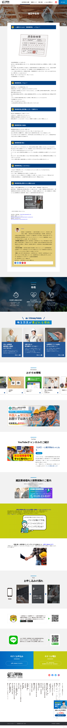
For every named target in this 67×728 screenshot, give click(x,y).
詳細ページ (28, 258)
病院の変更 (18, 689)
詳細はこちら (16, 355)
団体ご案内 (40, 2)
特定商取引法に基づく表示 (21, 726)
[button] (62, 387)
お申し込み (63, 2)
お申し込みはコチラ (48, 547)
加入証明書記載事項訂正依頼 (14, 694)
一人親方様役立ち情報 (25, 2)
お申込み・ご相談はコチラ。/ (12, 516)
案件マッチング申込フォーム (7, 694)
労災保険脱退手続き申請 (36, 692)
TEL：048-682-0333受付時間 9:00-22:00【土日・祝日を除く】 (50, 666)
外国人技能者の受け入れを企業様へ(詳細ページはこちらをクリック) (33, 512)
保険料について (34, 2)
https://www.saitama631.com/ (25, 214)
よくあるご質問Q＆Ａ (48, 2)
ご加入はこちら (60, 715)
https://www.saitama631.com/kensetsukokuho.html (19, 219)
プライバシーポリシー (11, 726)
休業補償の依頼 (31, 690)
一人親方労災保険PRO (33, 256)
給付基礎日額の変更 (12, 691)
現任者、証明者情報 (23, 689)
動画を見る (40, 455)
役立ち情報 (22, 21)
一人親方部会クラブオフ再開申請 (20, 695)
